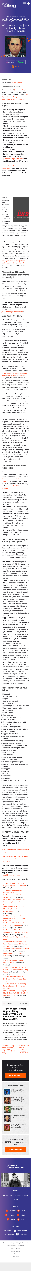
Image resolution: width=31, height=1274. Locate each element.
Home (15, 1191)
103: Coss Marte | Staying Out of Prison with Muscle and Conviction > (23, 1049)
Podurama (23, 1234)
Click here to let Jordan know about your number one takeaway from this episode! (15, 858)
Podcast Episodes (16, 83)
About (11, 1195)
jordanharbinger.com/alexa (13, 159)
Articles (5, 1195)
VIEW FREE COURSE (15, 1150)
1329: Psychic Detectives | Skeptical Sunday (18, 1116)
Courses (18, 1195)
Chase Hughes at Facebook (13, 907)
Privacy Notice (15, 1248)
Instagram (10, 1215)
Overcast (11, 1234)
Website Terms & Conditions (15, 1245)
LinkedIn (21, 1215)
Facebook (11, 1211)
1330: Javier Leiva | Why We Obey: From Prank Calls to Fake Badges (18, 1099)
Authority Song (8, 911)
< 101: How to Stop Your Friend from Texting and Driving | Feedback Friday (8, 1049)
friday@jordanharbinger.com (12, 875)
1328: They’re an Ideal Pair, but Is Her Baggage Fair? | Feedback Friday (18, 1126)
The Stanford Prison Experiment (14, 942)
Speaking (25, 1195)
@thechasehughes (21, 90)
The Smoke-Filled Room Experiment (16, 949)
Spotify (9, 1231)
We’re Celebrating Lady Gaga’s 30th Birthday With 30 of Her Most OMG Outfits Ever (15, 993)
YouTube (11, 1219)
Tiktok (20, 1219)
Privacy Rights (15, 1251)
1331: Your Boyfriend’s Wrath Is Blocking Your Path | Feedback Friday (17, 1090)
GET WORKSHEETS (15, 1075)
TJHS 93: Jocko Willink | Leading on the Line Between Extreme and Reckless (15, 986)
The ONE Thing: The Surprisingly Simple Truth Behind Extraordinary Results (15, 969)
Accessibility (15, 1256)
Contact (15, 1200)
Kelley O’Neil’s (8, 921)
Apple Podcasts (22, 1231)
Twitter (21, 1211)
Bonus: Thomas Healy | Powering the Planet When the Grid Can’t (17, 1108)
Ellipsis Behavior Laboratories (14, 900)
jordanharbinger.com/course (12, 312)
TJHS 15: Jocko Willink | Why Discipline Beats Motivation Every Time (15, 979)
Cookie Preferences (15, 1254)
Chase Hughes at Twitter (12, 909)
